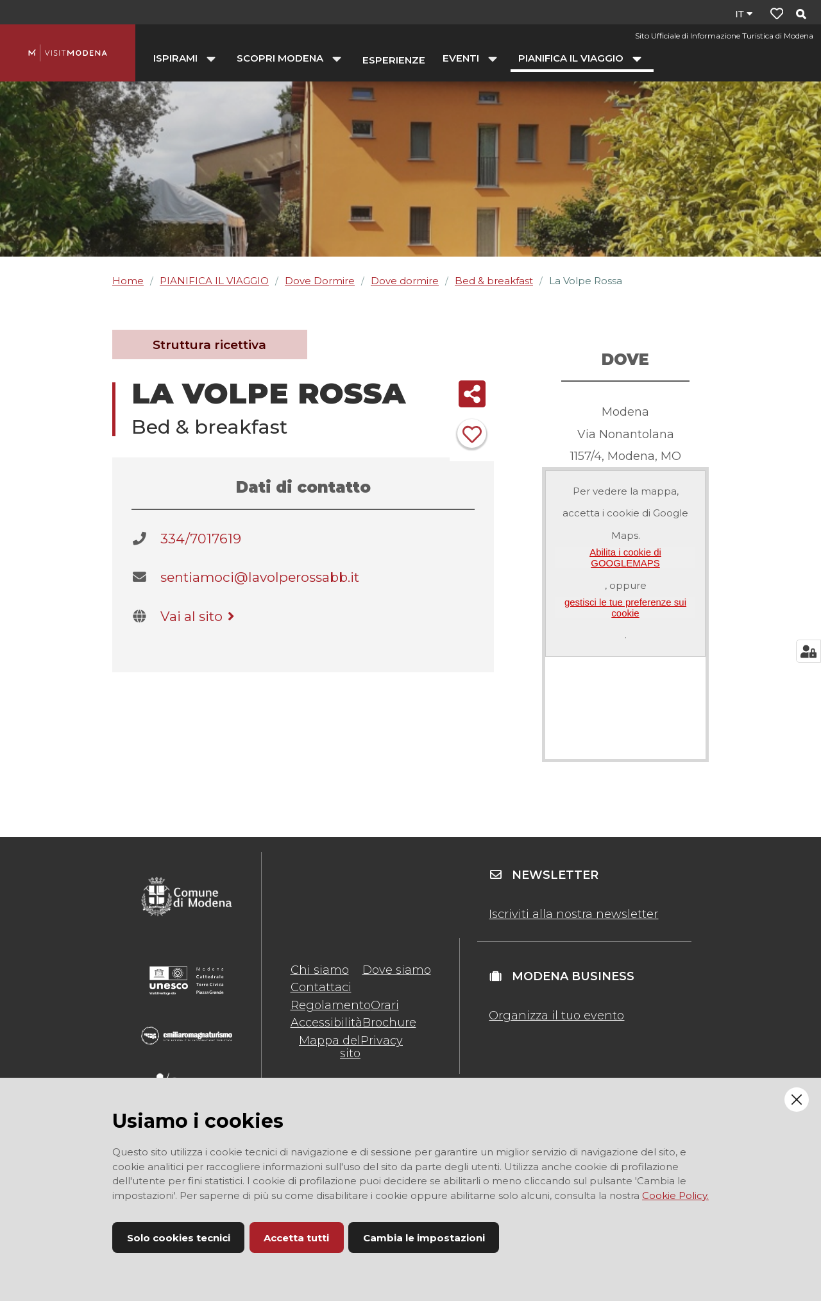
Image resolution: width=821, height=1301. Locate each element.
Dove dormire (405, 280)
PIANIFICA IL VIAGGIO (214, 280)
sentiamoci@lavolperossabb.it (259, 577)
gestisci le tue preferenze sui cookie (625, 607)
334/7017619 (200, 539)
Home (128, 280)
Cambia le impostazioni (424, 1238)
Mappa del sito (329, 1046)
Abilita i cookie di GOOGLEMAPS (625, 557)
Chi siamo (320, 970)
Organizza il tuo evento (556, 1015)
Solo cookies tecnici (178, 1238)
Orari (385, 1005)
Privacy (381, 1040)
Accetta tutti (296, 1238)
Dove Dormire (320, 280)
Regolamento (331, 1005)
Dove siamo (396, 970)
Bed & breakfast (494, 280)
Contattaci (321, 987)
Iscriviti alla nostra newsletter (573, 914)
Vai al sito (199, 616)
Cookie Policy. (675, 1195)
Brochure (389, 1023)
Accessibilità (326, 1023)
